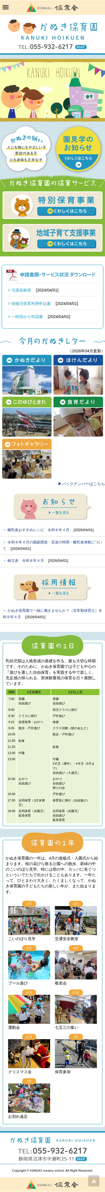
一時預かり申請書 (27, 316)
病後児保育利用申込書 (31, 303)
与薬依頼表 (21, 290)
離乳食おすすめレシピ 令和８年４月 (38, 530)
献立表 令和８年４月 (26, 560)
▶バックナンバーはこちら (81, 483)
